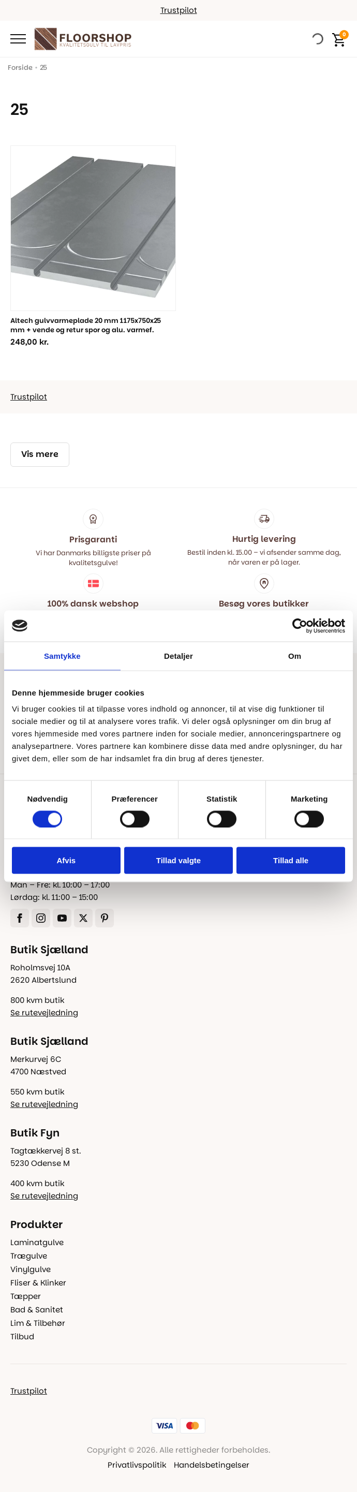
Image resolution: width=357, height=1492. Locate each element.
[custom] (104, 918)
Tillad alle (290, 860)
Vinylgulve (30, 1269)
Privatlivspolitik (137, 1465)
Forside (20, 67)
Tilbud (22, 1336)
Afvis (66, 860)
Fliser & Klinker (38, 1283)
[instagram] (41, 918)
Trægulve (28, 1256)
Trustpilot (178, 10)
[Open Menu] (18, 39)
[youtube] (62, 918)
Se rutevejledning (44, 1012)
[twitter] (83, 918)
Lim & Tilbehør (37, 1323)
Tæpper (25, 1296)
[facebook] (19, 918)
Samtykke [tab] (62, 655)
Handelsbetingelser (211, 1465)
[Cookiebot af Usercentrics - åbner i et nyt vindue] (300, 625)
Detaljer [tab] (178, 655)
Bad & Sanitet (36, 1309)
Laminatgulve (37, 1242)
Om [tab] (294, 655)
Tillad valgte (178, 860)
